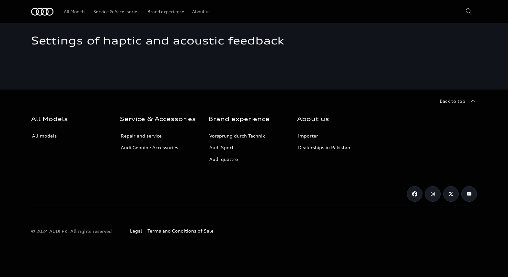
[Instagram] (433, 194)
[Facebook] (414, 194)
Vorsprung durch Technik (237, 135)
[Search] (469, 11)
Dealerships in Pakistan (324, 147)
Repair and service (141, 135)
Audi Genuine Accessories (149, 147)
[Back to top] (458, 101)
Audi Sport (221, 147)
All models (44, 135)
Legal (136, 231)
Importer (308, 135)
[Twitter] (451, 194)
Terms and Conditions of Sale (180, 231)
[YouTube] (469, 194)
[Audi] (42, 12)
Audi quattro (223, 159)
